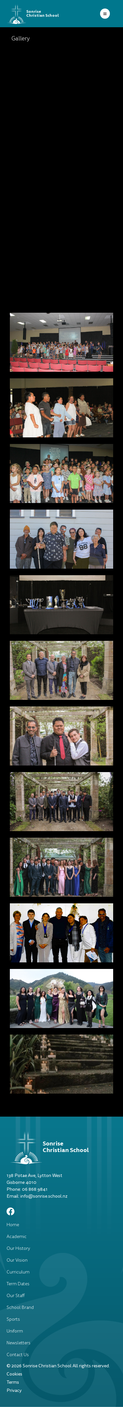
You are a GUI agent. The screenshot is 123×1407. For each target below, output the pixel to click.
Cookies (14, 1374)
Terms (13, 1382)
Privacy (14, 1390)
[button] (105, 14)
